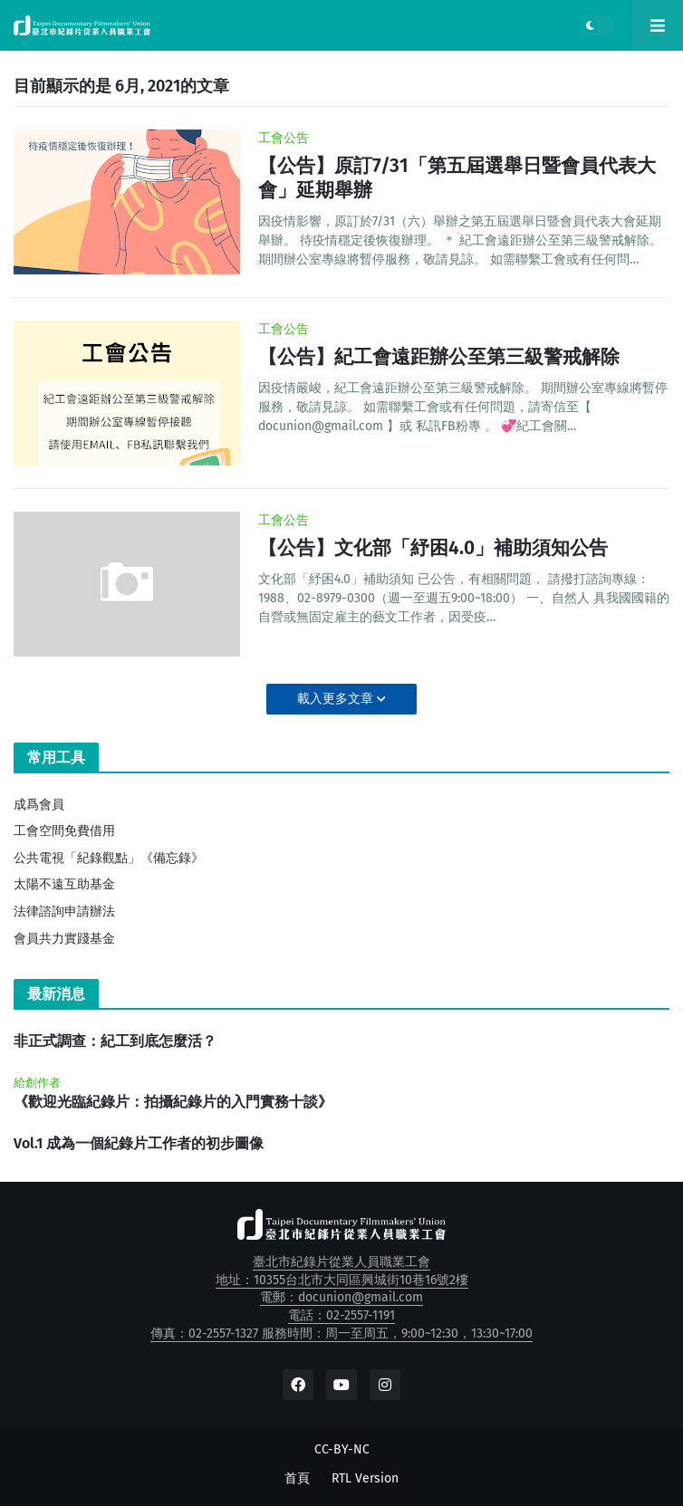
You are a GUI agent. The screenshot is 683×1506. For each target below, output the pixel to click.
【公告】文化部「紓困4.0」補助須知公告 (433, 548)
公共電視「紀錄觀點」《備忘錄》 (109, 858)
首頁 (297, 1478)
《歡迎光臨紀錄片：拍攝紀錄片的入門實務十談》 (173, 1101)
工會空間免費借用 (64, 831)
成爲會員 (39, 804)
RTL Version (365, 1478)
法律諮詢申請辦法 (64, 911)
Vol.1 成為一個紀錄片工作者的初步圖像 (139, 1143)
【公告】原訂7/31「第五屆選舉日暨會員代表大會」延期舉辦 (457, 178)
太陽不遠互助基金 (64, 884)
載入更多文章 (337, 698)
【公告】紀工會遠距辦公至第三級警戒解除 (439, 357)
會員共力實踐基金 (64, 938)
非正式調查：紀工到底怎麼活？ (115, 1041)
